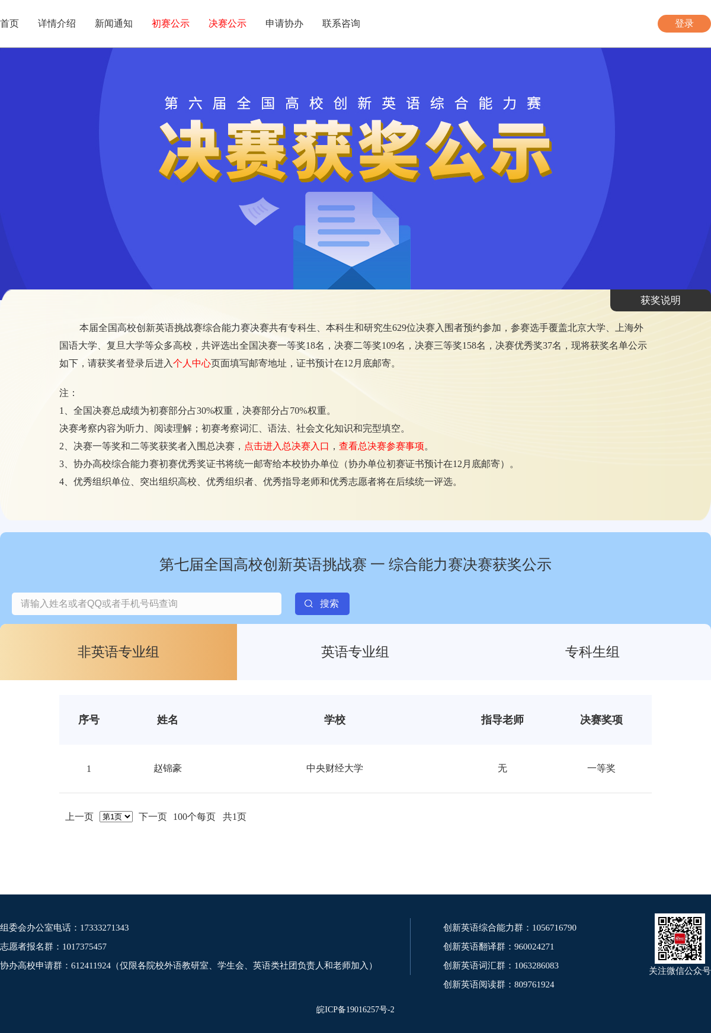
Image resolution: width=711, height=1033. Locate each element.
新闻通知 (114, 23)
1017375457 (84, 946)
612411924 (91, 965)
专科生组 (592, 652)
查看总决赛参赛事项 (381, 446)
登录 (684, 23)
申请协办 (284, 23)
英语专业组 (355, 652)
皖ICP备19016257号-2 (355, 1009)
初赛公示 (171, 23)
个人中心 (192, 363)
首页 (9, 23)
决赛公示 (227, 23)
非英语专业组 (118, 652)
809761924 (534, 984)
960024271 (534, 946)
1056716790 (554, 927)
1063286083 (536, 965)
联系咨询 (341, 23)
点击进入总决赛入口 (286, 446)
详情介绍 (57, 23)
